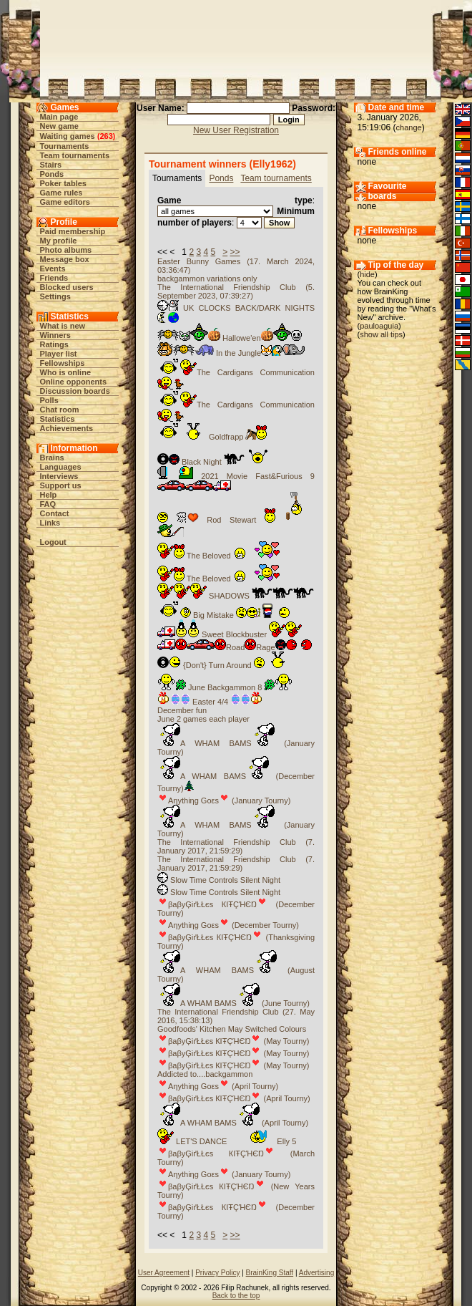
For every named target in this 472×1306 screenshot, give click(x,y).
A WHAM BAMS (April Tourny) (232, 1122)
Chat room (59, 409)
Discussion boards (75, 391)
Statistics (57, 419)
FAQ (48, 504)
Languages (61, 467)
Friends (54, 278)
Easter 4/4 (210, 701)
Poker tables (63, 183)
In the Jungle (231, 353)
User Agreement (164, 1273)
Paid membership (73, 231)
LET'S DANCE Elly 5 (226, 1141)
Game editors (65, 202)
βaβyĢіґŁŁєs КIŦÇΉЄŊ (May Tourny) (233, 1041)
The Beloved (218, 555)
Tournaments (64, 146)
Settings (55, 296)
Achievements (67, 428)
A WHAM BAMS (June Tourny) (233, 1003)
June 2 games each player (203, 719)
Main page (59, 116)
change (409, 127)
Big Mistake (226, 615)
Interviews (59, 476)
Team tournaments (75, 155)
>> (235, 252)
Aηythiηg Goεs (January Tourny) (223, 800)
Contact (54, 513)
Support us (61, 485)
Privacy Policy (217, 1273)
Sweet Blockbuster (229, 634)
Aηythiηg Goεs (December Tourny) (228, 925)
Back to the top (236, 1296)
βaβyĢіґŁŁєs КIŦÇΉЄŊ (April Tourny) (233, 1098)
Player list (58, 353)
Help (48, 494)
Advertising (316, 1273)
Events (53, 268)
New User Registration (236, 130)
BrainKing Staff (270, 1273)
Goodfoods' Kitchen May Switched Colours (231, 1029)
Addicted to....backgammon (204, 1074)
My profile (58, 240)
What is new (63, 325)
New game (59, 126)
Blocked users (67, 287)
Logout (53, 542)
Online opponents (73, 381)
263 (105, 136)
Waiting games (67, 136)
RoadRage (234, 647)
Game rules (61, 192)
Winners (55, 335)
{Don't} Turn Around (224, 665)
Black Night (212, 462)
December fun (182, 710)
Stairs (51, 164)
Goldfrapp (212, 436)
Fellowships (62, 363)
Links (50, 522)
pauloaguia (379, 325)
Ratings (54, 344)
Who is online (66, 372)
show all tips (381, 334)
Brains (52, 457)
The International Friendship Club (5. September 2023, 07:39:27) (236, 291)
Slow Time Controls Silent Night (218, 880)
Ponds (52, 174)
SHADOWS (235, 595)
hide (367, 274)
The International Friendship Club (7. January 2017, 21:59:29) (236, 846)
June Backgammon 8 (224, 687)
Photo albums (66, 250)
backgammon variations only (207, 278)
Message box (64, 259)
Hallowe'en (229, 338)
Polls (49, 400)
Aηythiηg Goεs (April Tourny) (217, 1086)
